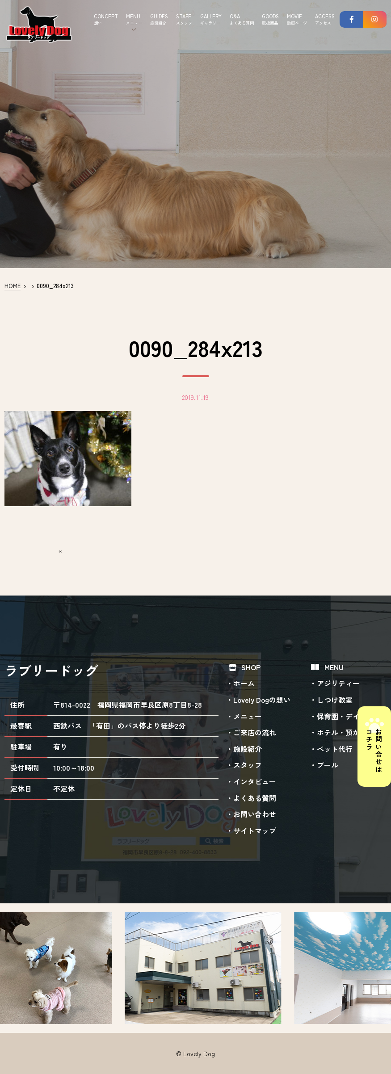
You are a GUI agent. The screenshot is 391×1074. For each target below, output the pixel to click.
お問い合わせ (254, 814)
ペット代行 (335, 748)
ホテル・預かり (342, 732)
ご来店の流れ (254, 732)
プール (327, 764)
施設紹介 (247, 748)
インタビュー (254, 781)
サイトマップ (254, 830)
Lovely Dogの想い (261, 699)
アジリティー (338, 683)
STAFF (184, 19)
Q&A (242, 19)
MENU (134, 19)
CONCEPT (106, 19)
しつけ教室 (335, 699)
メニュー (247, 716)
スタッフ (247, 764)
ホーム (244, 683)
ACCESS (325, 19)
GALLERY (211, 19)
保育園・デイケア (345, 716)
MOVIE (297, 19)
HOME (12, 285)
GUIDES (159, 19)
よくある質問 (254, 798)
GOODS (270, 19)
